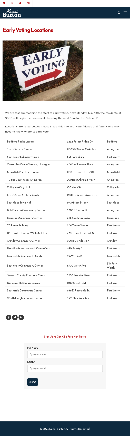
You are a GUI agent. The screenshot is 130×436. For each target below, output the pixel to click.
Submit (32, 381)
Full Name (32, 348)
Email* (31, 361)
